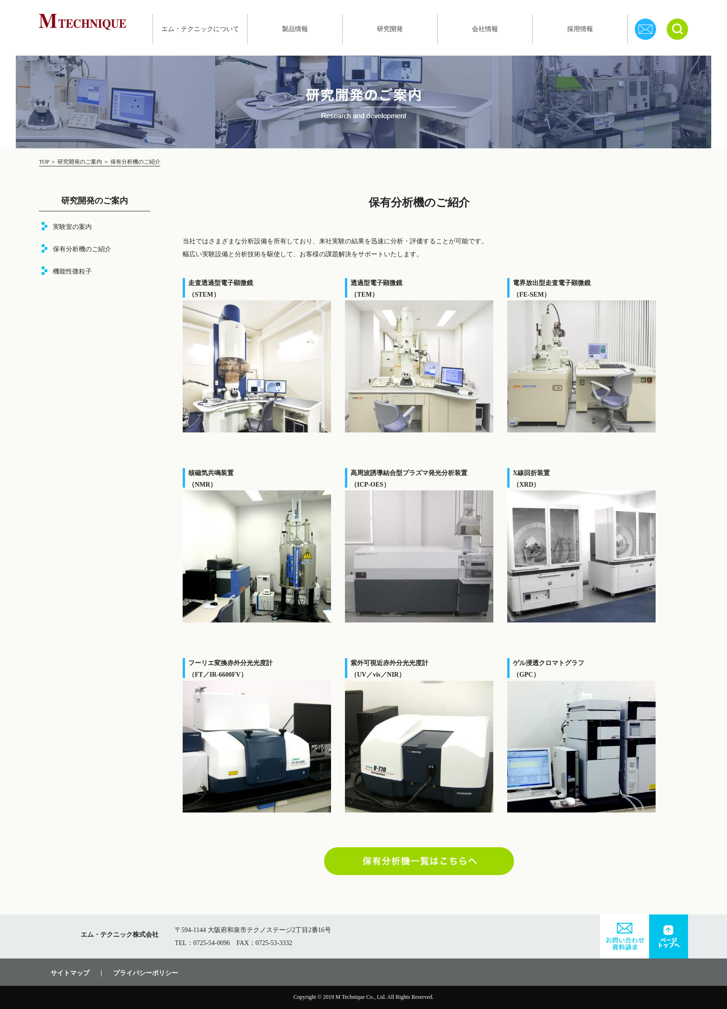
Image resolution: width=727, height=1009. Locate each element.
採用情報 (580, 28)
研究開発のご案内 (79, 162)
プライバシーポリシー (145, 973)
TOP (45, 162)
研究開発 (390, 28)
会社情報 (485, 28)
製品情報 (295, 28)
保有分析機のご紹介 (82, 249)
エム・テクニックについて (200, 28)
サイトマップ (70, 973)
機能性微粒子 (72, 271)
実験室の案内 (72, 226)
